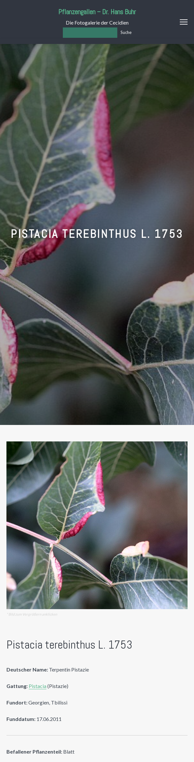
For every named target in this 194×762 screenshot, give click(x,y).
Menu (184, 22)
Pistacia (37, 686)
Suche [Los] (126, 32)
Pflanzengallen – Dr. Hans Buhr (97, 11)
